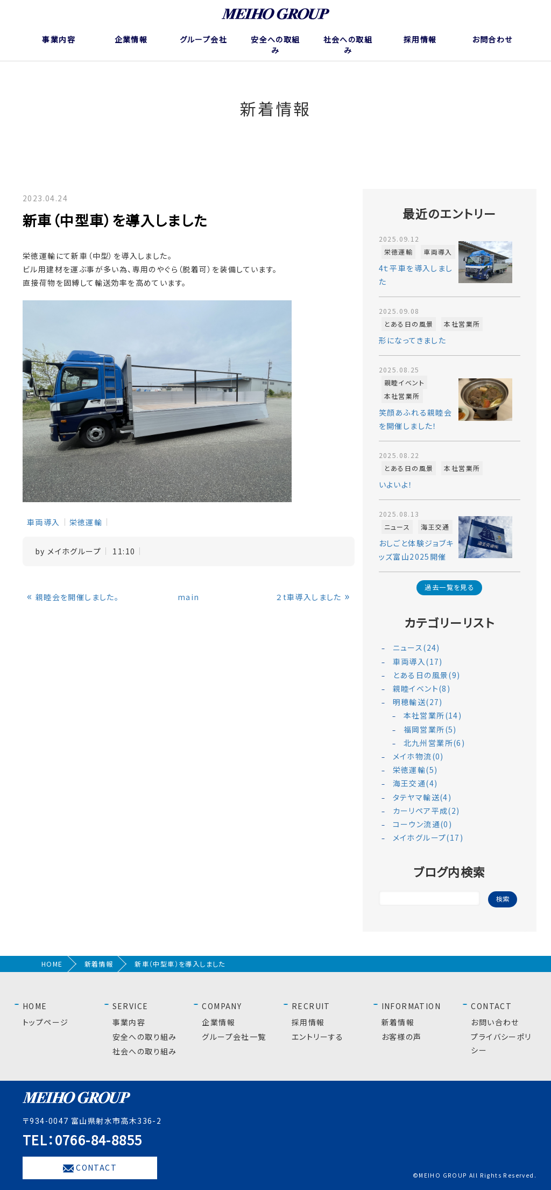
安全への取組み (275, 44)
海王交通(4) (415, 783)
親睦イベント (404, 382)
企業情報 (131, 39)
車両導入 (43, 522)
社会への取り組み (144, 1051)
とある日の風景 (409, 323)
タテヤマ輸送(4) (422, 797)
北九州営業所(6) (434, 742)
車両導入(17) (418, 661)
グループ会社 (203, 39)
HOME (52, 964)
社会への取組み (347, 44)
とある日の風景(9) (427, 675)
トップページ (45, 1022)
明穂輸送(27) (418, 701)
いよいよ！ (396, 484)
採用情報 (420, 39)
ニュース (397, 526)
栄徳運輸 (86, 522)
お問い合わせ (495, 1022)
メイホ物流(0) (418, 756)
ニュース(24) (416, 647)
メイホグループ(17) (428, 837)
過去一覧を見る (449, 587)
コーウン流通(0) (423, 824)
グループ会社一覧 (234, 1036)
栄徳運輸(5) (415, 769)
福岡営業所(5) (430, 729)
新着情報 (99, 964)
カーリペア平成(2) (426, 810)
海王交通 (435, 526)
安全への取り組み (144, 1036)
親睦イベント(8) (422, 688)
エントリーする (318, 1036)
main (189, 597)
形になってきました (413, 340)
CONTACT (90, 1168)
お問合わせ (492, 39)
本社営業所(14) (433, 715)
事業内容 (58, 39)
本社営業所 (462, 323)
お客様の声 (402, 1036)
